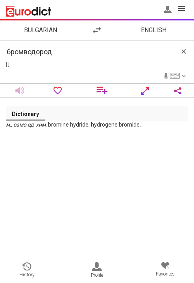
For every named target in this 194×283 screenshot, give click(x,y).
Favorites (165, 269)
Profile (97, 270)
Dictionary (25, 114)
